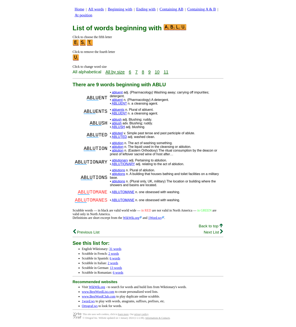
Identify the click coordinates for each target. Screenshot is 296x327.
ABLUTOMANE (123, 192)
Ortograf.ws (90, 308)
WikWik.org (131, 220)
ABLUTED (119, 137)
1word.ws (88, 303)
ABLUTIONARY (123, 164)
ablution (117, 143)
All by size (115, 71)
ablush (116, 119)
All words (96, 9)
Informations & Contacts (157, 320)
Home (79, 9)
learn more (123, 316)
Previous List (86, 234)
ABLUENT (119, 103)
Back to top (211, 228)
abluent (117, 92)
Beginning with (120, 9)
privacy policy (141, 316)
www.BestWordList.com (98, 294)
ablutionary (120, 160)
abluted (117, 133)
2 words (113, 256)
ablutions (118, 170)
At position (83, 15)
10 (157, 71)
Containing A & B (201, 9)
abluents (118, 109)
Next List (213, 234)
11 (166, 71)
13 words (116, 270)
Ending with (146, 9)
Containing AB (171, 9)
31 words (115, 251)
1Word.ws (155, 220)
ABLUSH (118, 127)
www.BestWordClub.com (99, 299)
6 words (115, 261)
